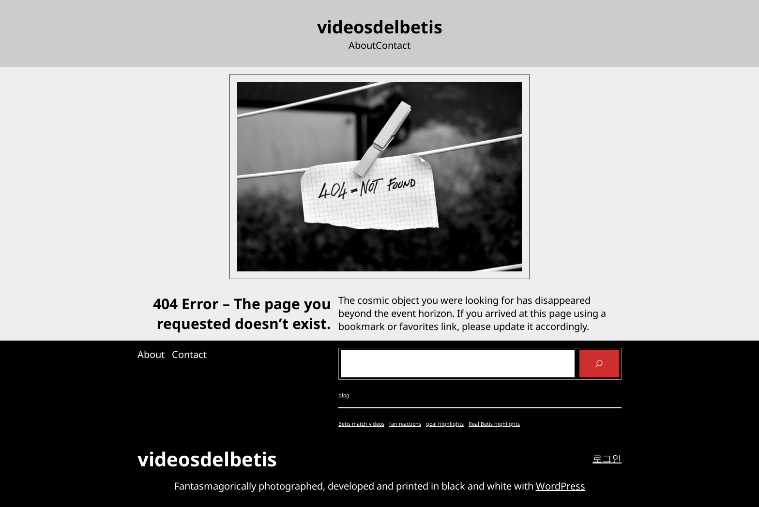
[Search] (599, 363)
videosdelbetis (379, 27)
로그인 (607, 458)
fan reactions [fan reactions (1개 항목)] (405, 423)
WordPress (560, 485)
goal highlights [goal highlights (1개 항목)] (445, 423)
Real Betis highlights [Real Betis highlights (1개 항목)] (494, 423)
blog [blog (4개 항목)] (343, 395)
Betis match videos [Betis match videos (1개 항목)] (361, 423)
